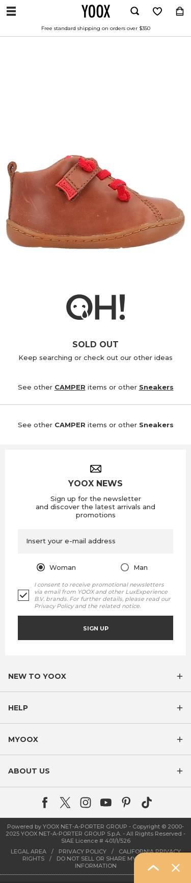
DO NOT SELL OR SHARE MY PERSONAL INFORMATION (113, 862)
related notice (119, 606)
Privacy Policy (53, 606)
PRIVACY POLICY (82, 851)
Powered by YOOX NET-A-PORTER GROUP (67, 826)
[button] (95, 676)
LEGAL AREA (28, 851)
